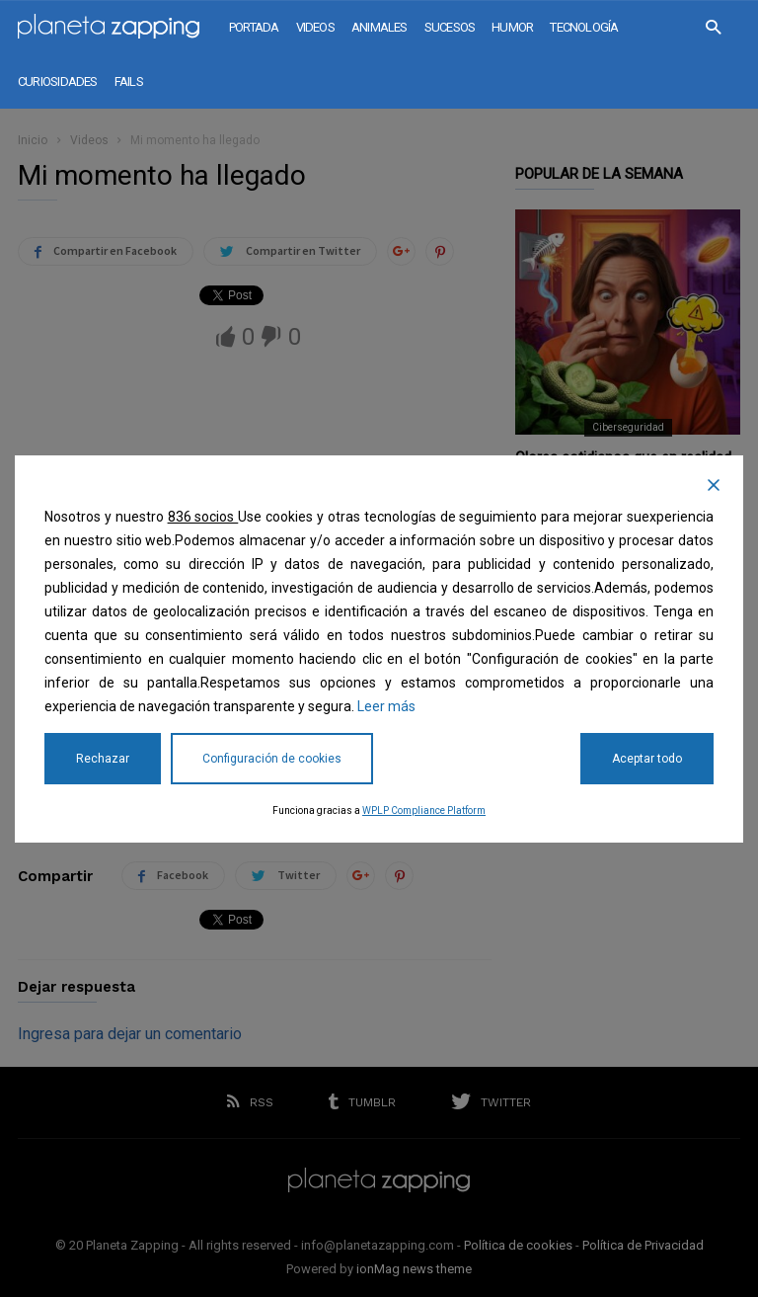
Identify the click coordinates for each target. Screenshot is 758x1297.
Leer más (386, 706)
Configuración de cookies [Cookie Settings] (271, 759)
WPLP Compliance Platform (424, 810)
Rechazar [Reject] (102, 759)
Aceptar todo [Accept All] (647, 759)
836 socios (203, 517)
